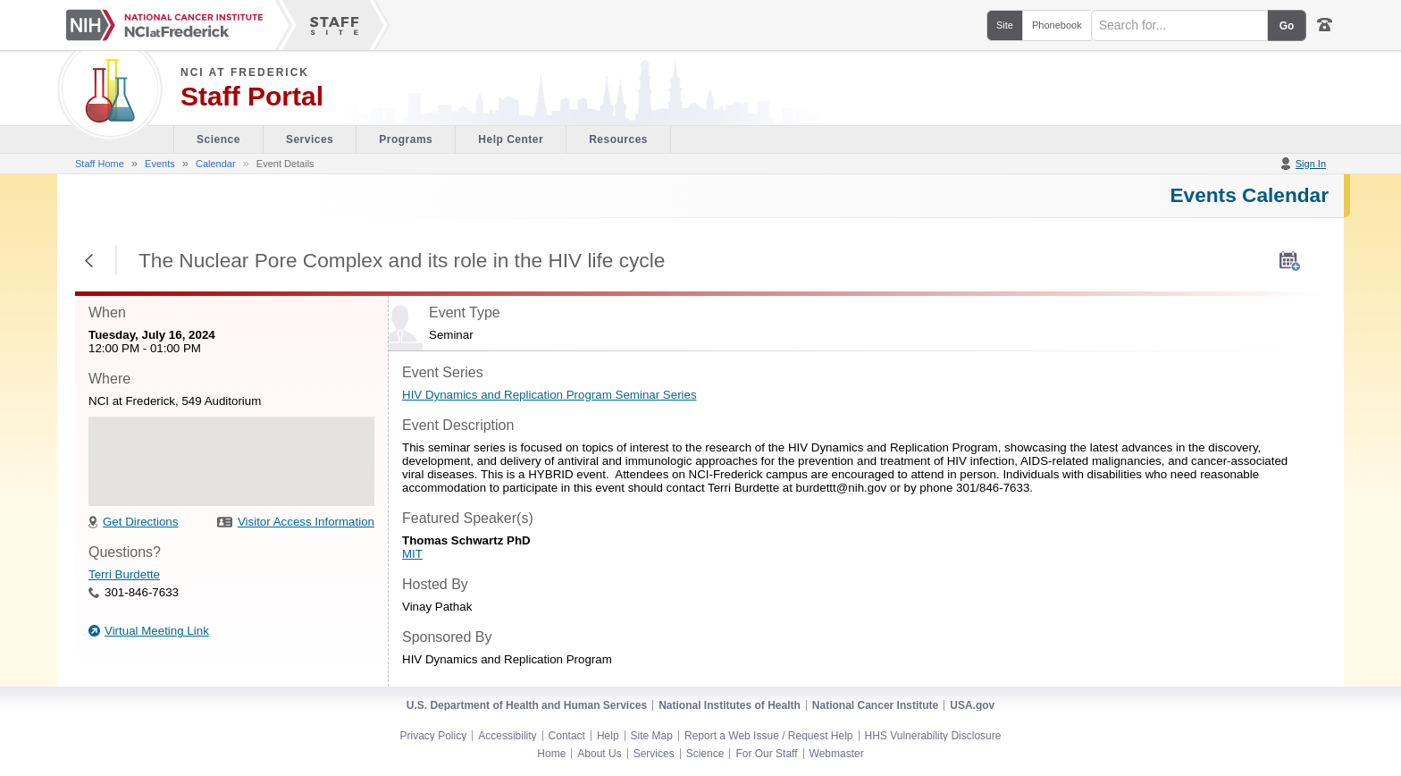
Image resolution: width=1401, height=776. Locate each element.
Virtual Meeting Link (157, 630)
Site (1004, 25)
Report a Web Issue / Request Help (768, 736)
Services (654, 753)
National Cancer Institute (875, 705)
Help (608, 736)
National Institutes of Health (730, 705)
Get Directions (140, 521)
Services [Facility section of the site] (309, 139)
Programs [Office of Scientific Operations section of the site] (405, 139)
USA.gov (972, 705)
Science (705, 753)
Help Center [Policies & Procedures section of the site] (510, 139)
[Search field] (1179, 25)
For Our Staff (766, 753)
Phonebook (1057, 25)
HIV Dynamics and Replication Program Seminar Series (549, 394)
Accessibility (507, 736)
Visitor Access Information (306, 521)
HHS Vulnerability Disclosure (933, 736)
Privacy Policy (433, 736)
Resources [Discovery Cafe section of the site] (618, 139)
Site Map (652, 736)
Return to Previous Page (89, 260)
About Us (599, 753)
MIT (412, 554)
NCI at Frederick (244, 72)
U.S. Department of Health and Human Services (527, 705)
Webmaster (837, 753)
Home (551, 753)
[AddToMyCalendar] (1289, 261)
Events (160, 163)
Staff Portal (251, 96)
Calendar (216, 163)
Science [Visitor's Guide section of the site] (218, 139)
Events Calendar (1249, 195)
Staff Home (99, 163)
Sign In (1311, 163)
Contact (567, 736)
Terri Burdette (124, 574)
